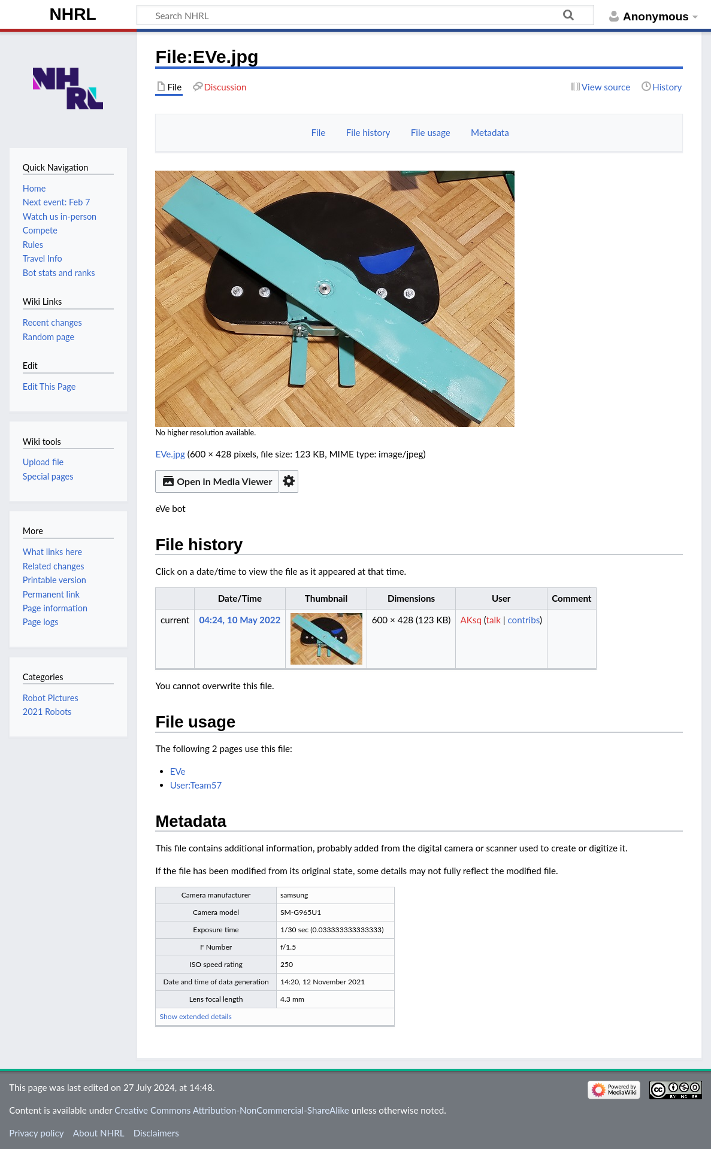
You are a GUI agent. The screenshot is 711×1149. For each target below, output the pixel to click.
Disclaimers (156, 1132)
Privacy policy (36, 1132)
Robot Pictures (50, 698)
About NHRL (99, 1132)
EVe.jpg (170, 453)
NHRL (73, 14)
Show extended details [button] (195, 1016)
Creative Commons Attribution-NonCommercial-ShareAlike (231, 1110)
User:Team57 (196, 785)
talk (493, 619)
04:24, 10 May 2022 (239, 619)
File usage (430, 132)
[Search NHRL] (365, 15)
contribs (524, 619)
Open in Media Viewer (217, 481)
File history (368, 132)
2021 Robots (47, 712)
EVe (178, 771)
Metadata (490, 132)
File (318, 132)
